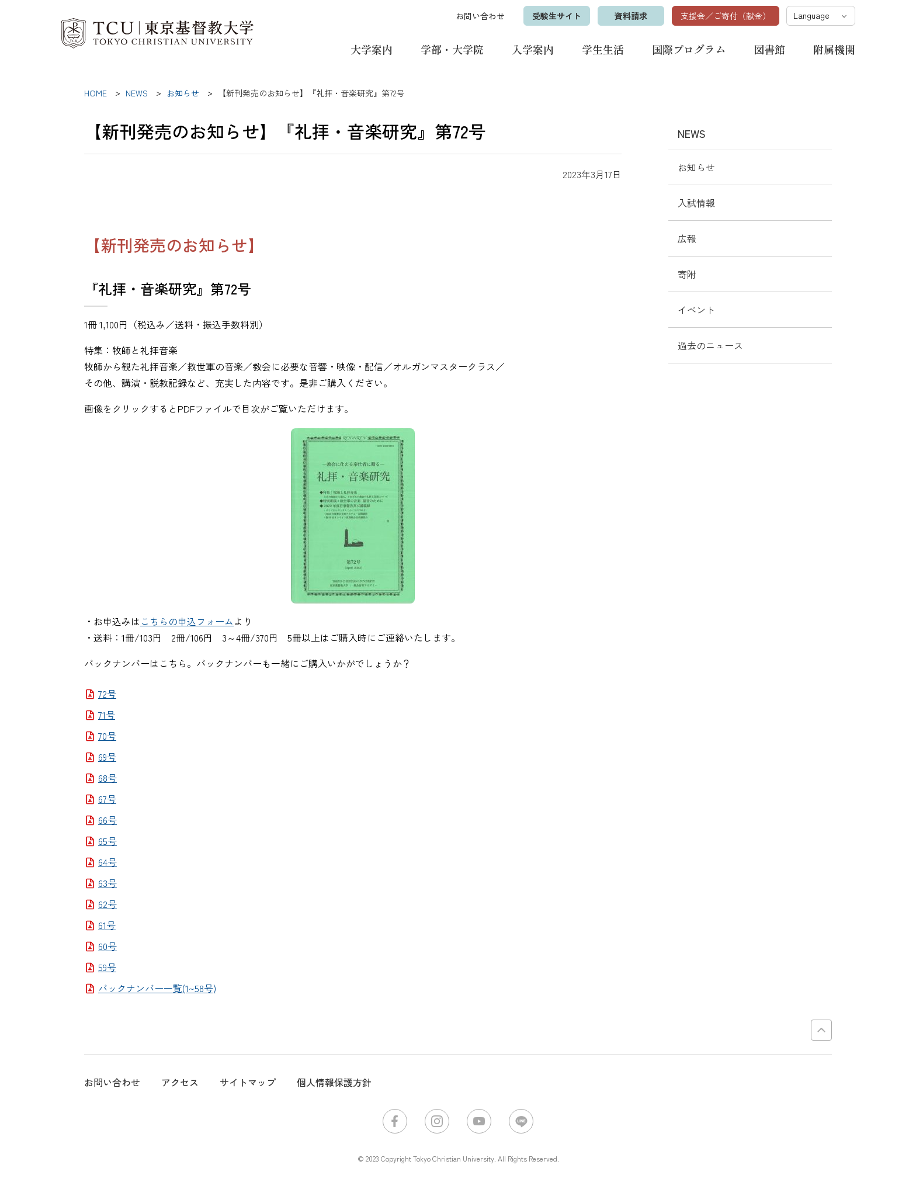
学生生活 (603, 49)
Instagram (437, 1121)
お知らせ (696, 167)
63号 (107, 883)
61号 (107, 925)
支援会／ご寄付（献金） (726, 16)
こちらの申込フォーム (187, 621)
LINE (521, 1121)
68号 (107, 778)
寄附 (687, 274)
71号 (106, 715)
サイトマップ (248, 1082)
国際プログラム (689, 49)
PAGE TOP (821, 1030)
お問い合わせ (480, 16)
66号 (107, 820)
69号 (107, 757)
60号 (107, 946)
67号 (107, 799)
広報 (687, 238)
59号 (107, 967)
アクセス (180, 1082)
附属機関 (834, 49)
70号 (107, 736)
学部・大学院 (452, 49)
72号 (107, 694)
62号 (107, 904)
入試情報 (696, 203)
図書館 (769, 49)
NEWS (692, 133)
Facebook (395, 1121)
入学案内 (533, 49)
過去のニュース (710, 345)
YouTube (479, 1121)
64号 (107, 862)
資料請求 (631, 16)
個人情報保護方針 (334, 1082)
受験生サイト (556, 16)
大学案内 (372, 49)
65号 (107, 841)
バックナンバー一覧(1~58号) (157, 988)
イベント (696, 310)
